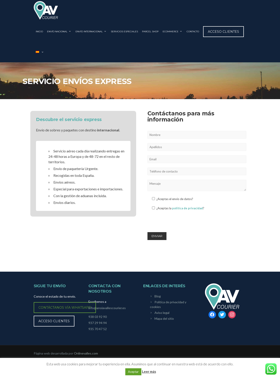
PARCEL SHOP (150, 31)
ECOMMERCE (173, 31)
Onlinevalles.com (86, 353)
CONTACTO (193, 31)
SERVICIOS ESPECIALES (124, 31)
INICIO (39, 31)
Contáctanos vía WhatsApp (64, 308)
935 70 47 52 (97, 329)
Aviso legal (161, 313)
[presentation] (181, 223)
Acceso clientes (223, 32)
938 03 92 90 (97, 317)
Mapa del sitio (164, 318)
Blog (157, 296)
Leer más (149, 371)
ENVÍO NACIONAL (59, 31)
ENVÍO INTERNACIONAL (91, 31)
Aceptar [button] (133, 371)
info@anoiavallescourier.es (107, 308)
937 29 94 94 (97, 323)
